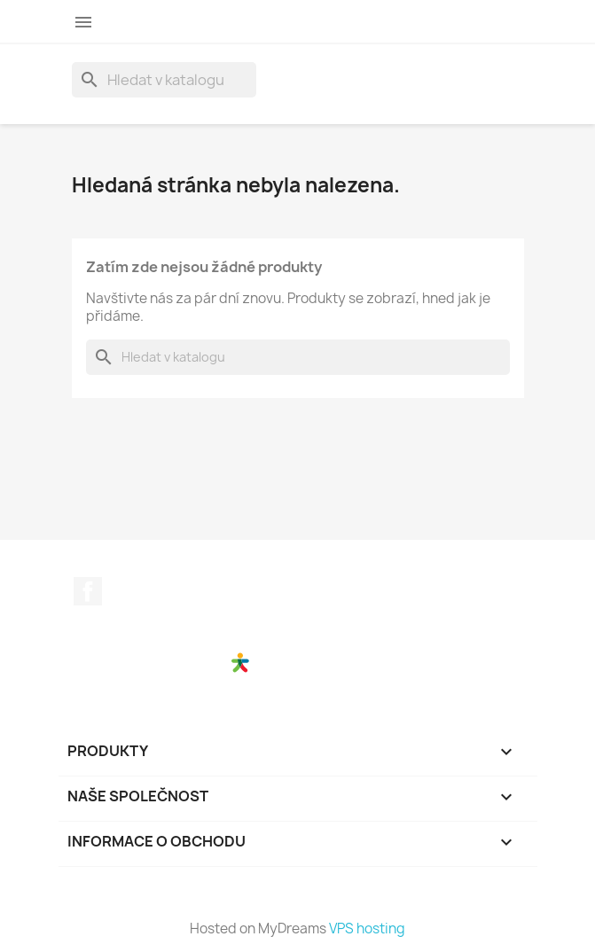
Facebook (88, 591)
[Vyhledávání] (164, 80)
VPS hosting (367, 928)
